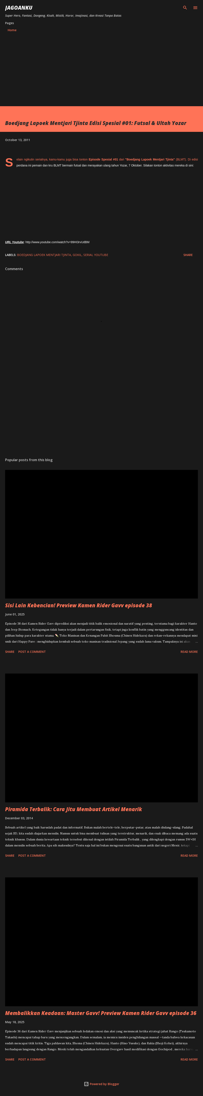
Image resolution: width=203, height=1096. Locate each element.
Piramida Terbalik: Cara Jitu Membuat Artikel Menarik (73, 809)
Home (12, 30)
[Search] (185, 7)
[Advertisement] (101, 67)
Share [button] (188, 255)
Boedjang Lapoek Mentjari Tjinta (44, 255)
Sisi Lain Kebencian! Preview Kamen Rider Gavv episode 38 (78, 605)
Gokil (77, 255)
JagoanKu (18, 7)
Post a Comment (32, 652)
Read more (189, 652)
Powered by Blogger (101, 1084)
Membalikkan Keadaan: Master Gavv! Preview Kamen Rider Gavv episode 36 (100, 1013)
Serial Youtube (95, 255)
